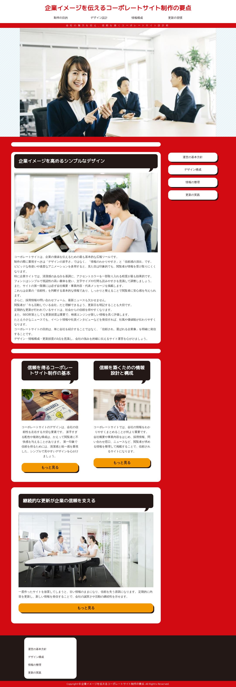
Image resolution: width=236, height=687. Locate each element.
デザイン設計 (99, 18)
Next (210, 82)
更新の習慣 (175, 18)
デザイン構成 (192, 169)
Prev (25, 82)
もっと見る (50, 467)
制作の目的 (61, 18)
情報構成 (137, 18)
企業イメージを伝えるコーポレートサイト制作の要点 (118, 8)
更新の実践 (193, 194)
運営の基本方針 (193, 157)
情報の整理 (193, 182)
